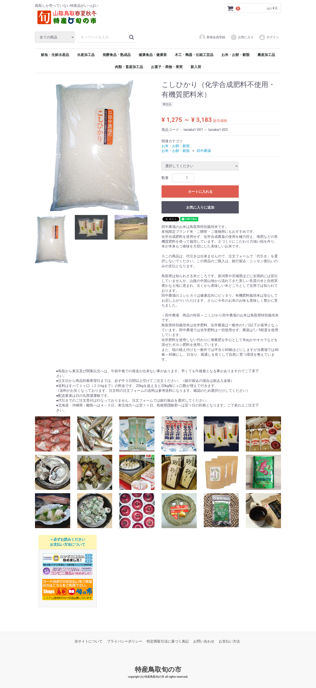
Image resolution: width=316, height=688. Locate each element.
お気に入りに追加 (200, 207)
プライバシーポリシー (124, 641)
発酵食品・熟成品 (117, 55)
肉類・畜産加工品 (129, 67)
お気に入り (242, 37)
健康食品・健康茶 (153, 55)
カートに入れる (200, 192)
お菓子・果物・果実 (167, 67)
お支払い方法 (229, 641)
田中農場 (204, 151)
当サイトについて (88, 641)
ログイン (269, 37)
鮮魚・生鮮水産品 (55, 55)
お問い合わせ (203, 641)
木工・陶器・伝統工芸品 (194, 55)
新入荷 (196, 67)
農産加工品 (266, 55)
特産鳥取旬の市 (158, 669)
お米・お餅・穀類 (235, 55)
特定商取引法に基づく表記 (168, 641)
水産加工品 (86, 55)
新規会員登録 (212, 37)
